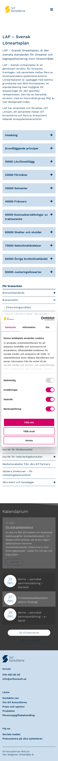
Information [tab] (29, 327)
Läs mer (14, 562)
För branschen (12, 286)
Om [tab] (47, 327)
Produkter (8, 710)
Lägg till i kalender (29, 640)
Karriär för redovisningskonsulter (29, 457)
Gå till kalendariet (29, 632)
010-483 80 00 (11, 674)
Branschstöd (29, 300)
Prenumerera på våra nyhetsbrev (22, 738)
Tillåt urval (29, 431)
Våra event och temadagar (29, 482)
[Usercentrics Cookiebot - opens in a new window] (41, 319)
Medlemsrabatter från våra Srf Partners (26, 464)
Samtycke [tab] (10, 327)
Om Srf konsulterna (14, 702)
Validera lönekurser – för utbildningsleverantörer (17, 473)
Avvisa (29, 440)
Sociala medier (11, 734)
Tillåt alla (29, 422)
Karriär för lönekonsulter (17, 449)
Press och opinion (13, 706)
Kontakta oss (10, 698)
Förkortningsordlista (18, 307)
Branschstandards (29, 293)
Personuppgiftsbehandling (18, 715)
